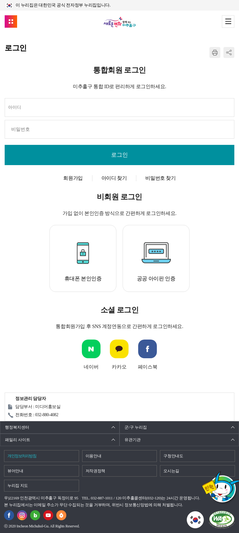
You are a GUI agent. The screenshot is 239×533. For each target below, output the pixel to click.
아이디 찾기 (114, 178)
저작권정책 (95, 471)
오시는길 (171, 471)
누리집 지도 (17, 485)
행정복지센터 (17, 427)
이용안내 (93, 456)
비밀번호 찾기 (160, 178)
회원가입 (72, 178)
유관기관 (132, 439)
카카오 (119, 366)
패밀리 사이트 (17, 439)
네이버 (91, 366)
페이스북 (147, 366)
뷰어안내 (15, 471)
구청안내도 (173, 456)
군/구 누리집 (135, 427)
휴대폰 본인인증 (83, 279)
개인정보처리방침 (21, 456)
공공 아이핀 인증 (156, 279)
